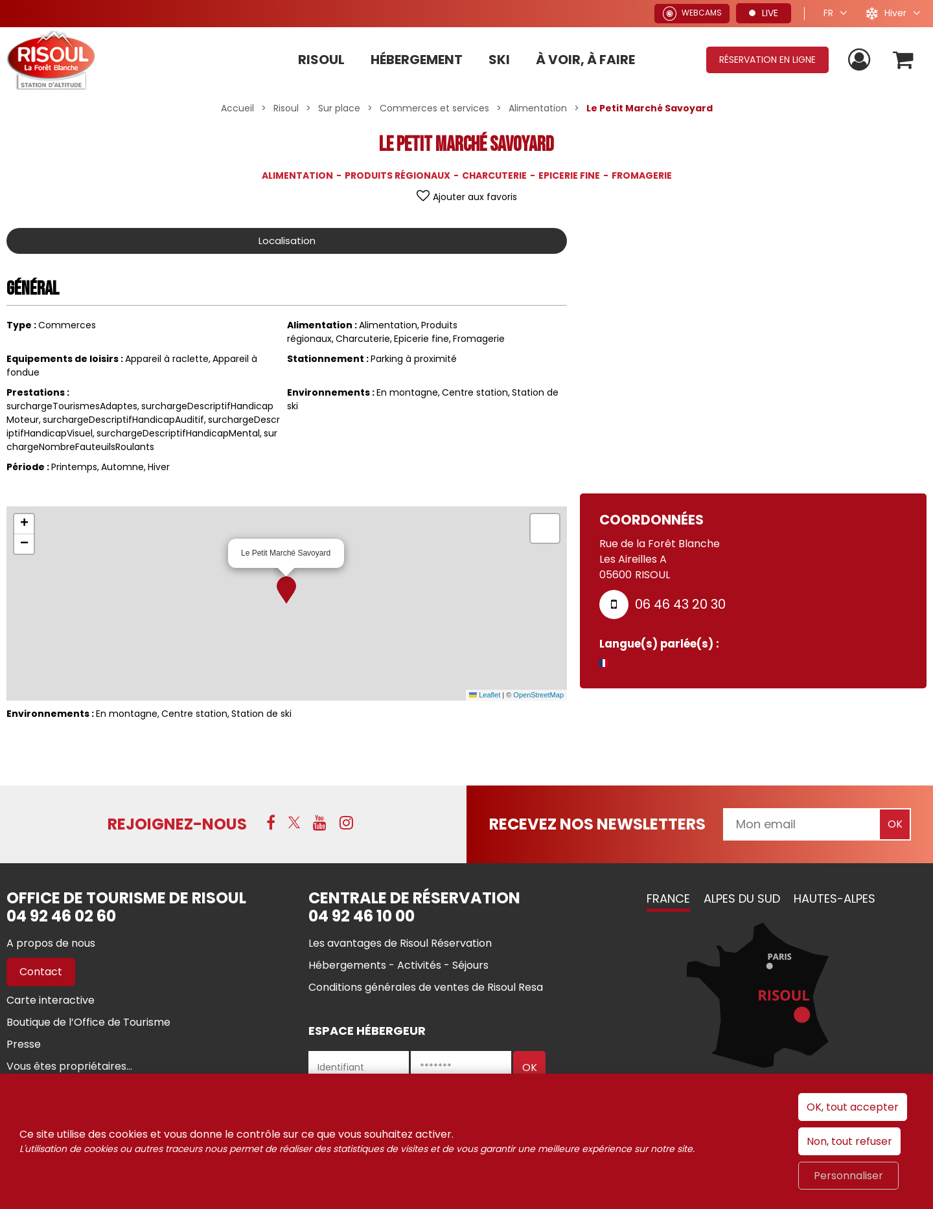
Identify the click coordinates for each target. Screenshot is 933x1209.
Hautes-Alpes (834, 898)
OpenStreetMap (538, 695)
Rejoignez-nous (177, 824)
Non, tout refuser (849, 1141)
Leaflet (484, 695)
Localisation (287, 240)
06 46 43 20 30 (680, 604)
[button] (903, 60)
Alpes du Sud (742, 898)
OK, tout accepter (853, 1107)
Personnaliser (848, 1175)
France (668, 898)
